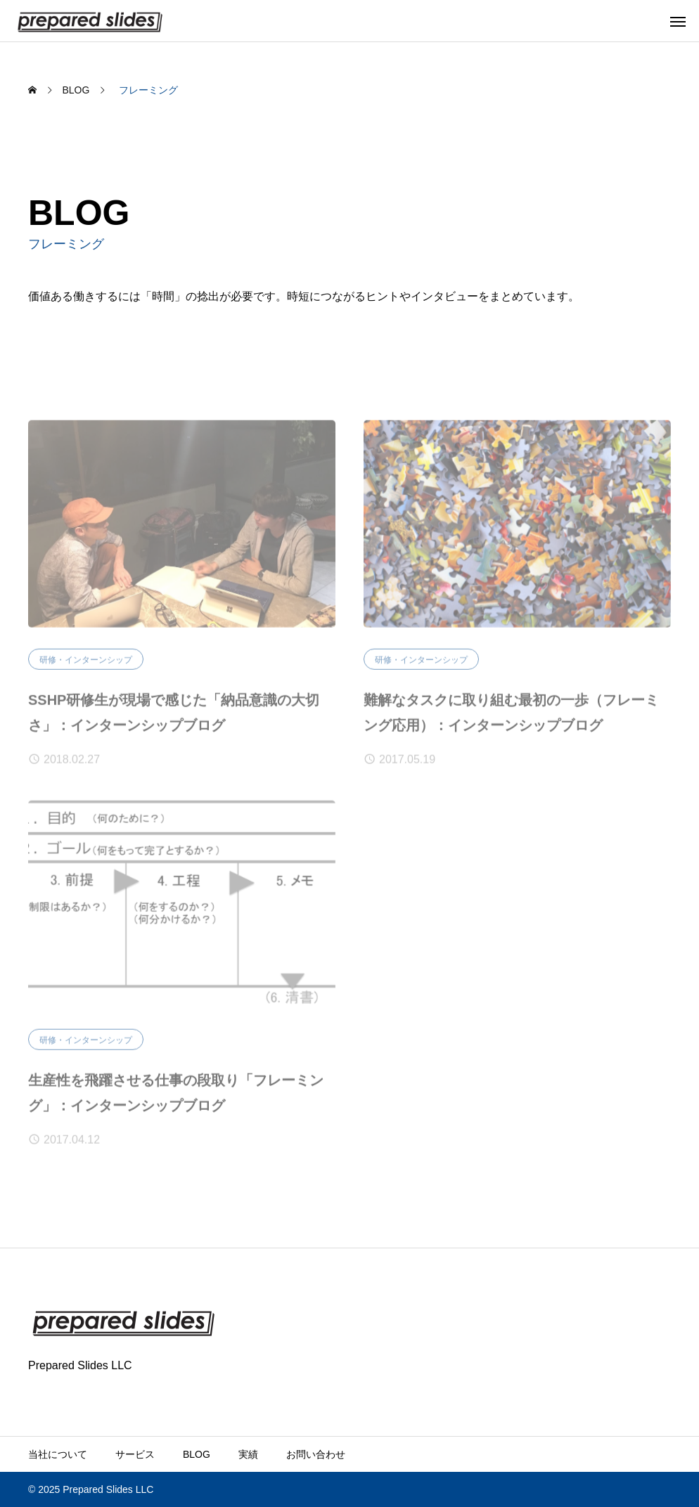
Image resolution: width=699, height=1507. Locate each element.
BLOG (196, 1454)
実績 (248, 1454)
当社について (57, 1454)
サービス (135, 1454)
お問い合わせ (315, 1454)
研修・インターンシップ (85, 663)
